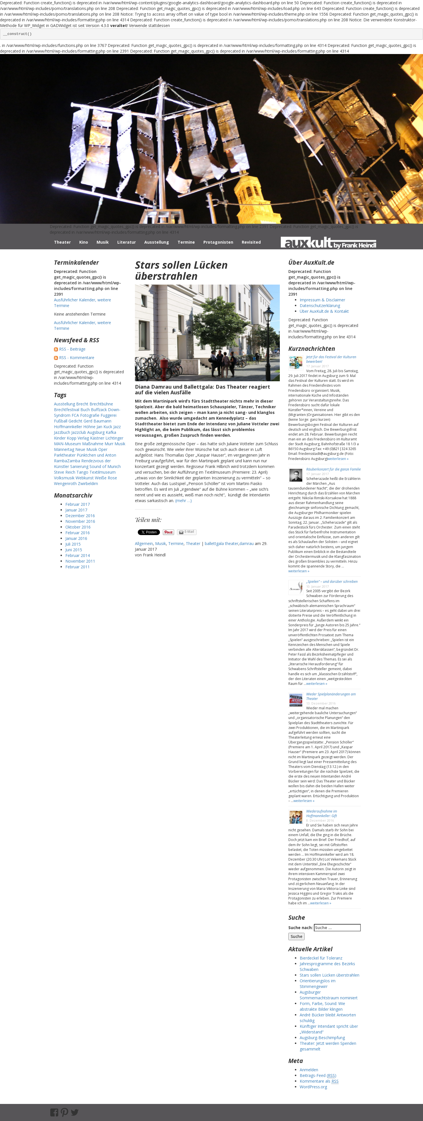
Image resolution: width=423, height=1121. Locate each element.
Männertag (64, 449)
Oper (102, 449)
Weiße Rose (106, 477)
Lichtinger (114, 438)
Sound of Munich (105, 466)
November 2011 (80, 561)
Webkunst (85, 477)
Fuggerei (108, 415)
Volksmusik (64, 477)
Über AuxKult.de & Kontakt (324, 311)
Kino (83, 242)
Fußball (60, 421)
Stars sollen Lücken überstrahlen (181, 270)
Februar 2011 (77, 566)
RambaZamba (67, 460)
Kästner (97, 438)
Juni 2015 (73, 549)
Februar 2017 (77, 504)
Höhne (89, 426)
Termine (186, 242)
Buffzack (99, 409)
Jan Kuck (104, 426)
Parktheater (65, 455)
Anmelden (309, 1069)
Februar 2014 (77, 555)
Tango (82, 472)
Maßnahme (92, 443)
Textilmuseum (102, 472)
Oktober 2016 (78, 527)
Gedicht (75, 421)
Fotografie (89, 415)
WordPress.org (313, 1086)
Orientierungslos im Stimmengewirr (318, 983)
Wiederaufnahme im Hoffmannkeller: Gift (321, 813)
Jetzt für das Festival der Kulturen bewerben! (331, 359)
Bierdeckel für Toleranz (321, 958)
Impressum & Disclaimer (322, 299)
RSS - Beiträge (72, 349)
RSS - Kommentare (76, 357)
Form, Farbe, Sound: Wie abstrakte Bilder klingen (322, 1006)
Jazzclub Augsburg (88, 432)
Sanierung (79, 466)
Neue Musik (86, 449)
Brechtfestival (66, 409)
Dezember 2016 (80, 515)
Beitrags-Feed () (318, 1075)
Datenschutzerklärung (320, 305)
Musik (103, 242)
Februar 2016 (77, 532)
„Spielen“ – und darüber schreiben (332, 581)
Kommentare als (319, 1081)
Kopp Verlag (78, 438)
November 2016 (80, 521)
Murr (109, 443)
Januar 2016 (76, 538)
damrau (246, 543)
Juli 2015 (73, 544)
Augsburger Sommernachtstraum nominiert (329, 994)
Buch (85, 409)
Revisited (251, 242)
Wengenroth (65, 483)
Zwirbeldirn (88, 483)
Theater (62, 242)
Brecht (82, 404)
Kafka (111, 432)
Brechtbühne (101, 404)
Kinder (60, 438)
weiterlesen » (338, 458)
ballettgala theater (221, 543)
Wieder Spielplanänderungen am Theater (331, 696)
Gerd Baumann (97, 421)
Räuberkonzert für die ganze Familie (333, 469)
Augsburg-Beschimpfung (322, 1037)
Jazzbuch (62, 432)
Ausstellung (156, 242)
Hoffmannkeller (68, 426)
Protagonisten (218, 242)
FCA (75, 415)
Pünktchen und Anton (96, 455)
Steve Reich (64, 472)
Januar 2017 (76, 510)
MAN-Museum (67, 443)
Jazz (117, 426)
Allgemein (144, 543)
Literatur (126, 242)
